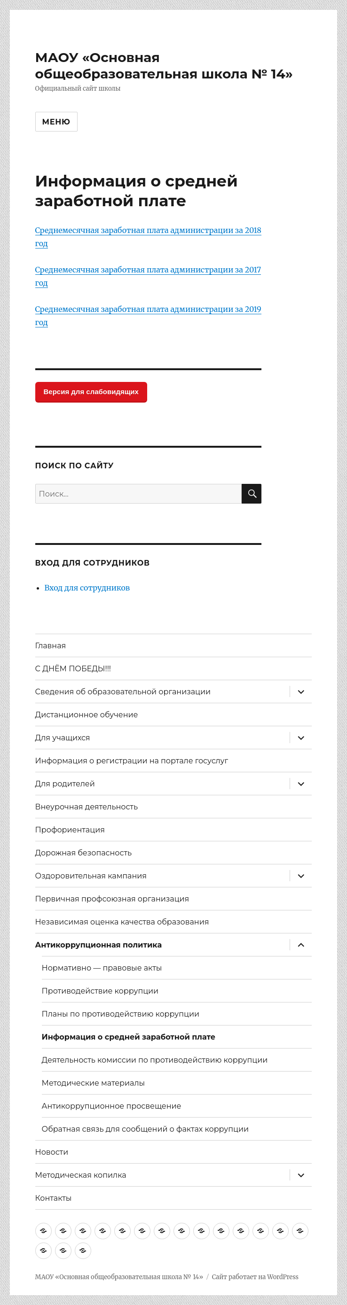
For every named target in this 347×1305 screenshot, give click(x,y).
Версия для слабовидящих (91, 392)
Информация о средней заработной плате (129, 1037)
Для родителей (65, 783)
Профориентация (70, 829)
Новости (52, 1152)
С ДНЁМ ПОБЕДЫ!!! (73, 668)
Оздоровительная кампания (91, 875)
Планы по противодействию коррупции (120, 1014)
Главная (50, 645)
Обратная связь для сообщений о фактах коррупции (145, 1129)
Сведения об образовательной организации (123, 691)
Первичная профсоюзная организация (112, 898)
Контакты (53, 1198)
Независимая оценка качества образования (122, 921)
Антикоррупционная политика (98, 944)
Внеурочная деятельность (86, 806)
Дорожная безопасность (83, 852)
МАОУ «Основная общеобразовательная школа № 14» (164, 65)
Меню (56, 121)
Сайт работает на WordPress (255, 1277)
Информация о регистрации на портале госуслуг (132, 760)
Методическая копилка (80, 1175)
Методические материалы (93, 1083)
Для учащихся (62, 737)
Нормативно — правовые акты (102, 967)
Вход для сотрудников (87, 587)
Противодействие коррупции (100, 991)
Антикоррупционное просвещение (111, 1106)
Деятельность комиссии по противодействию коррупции (155, 1060)
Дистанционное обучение (86, 714)
